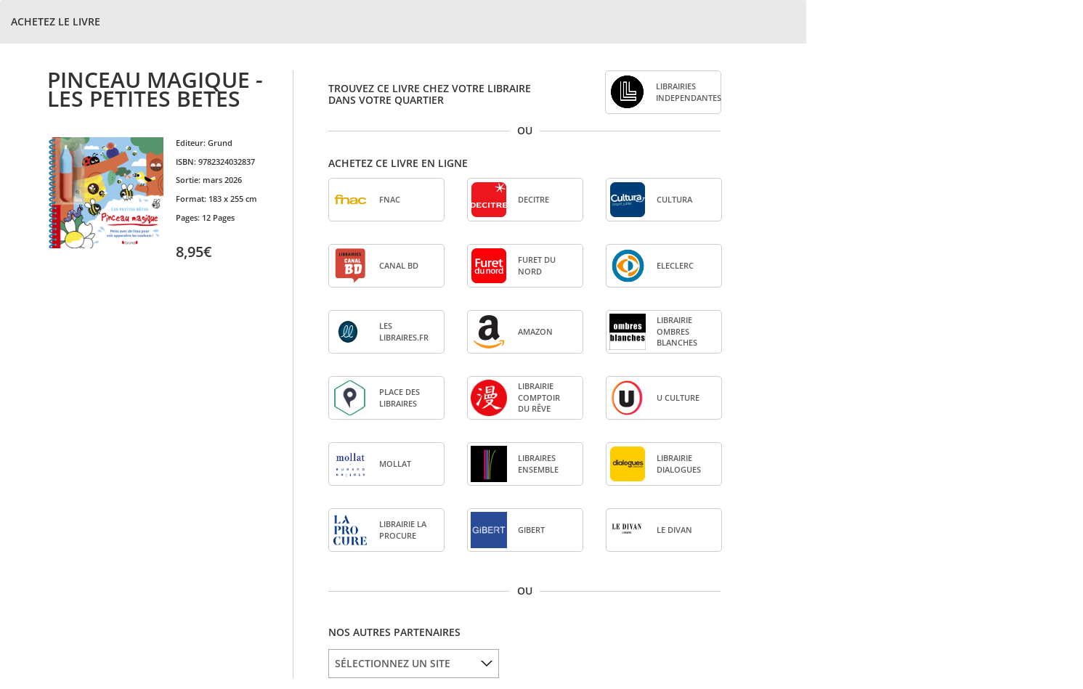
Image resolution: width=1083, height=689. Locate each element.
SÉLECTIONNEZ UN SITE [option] (392, 663)
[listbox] (413, 663)
